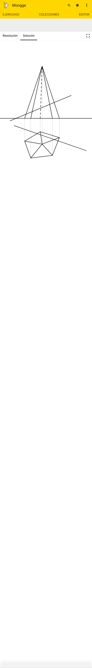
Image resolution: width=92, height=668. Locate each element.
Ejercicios (11, 14)
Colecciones (49, 14)
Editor (84, 14)
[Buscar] (69, 5)
